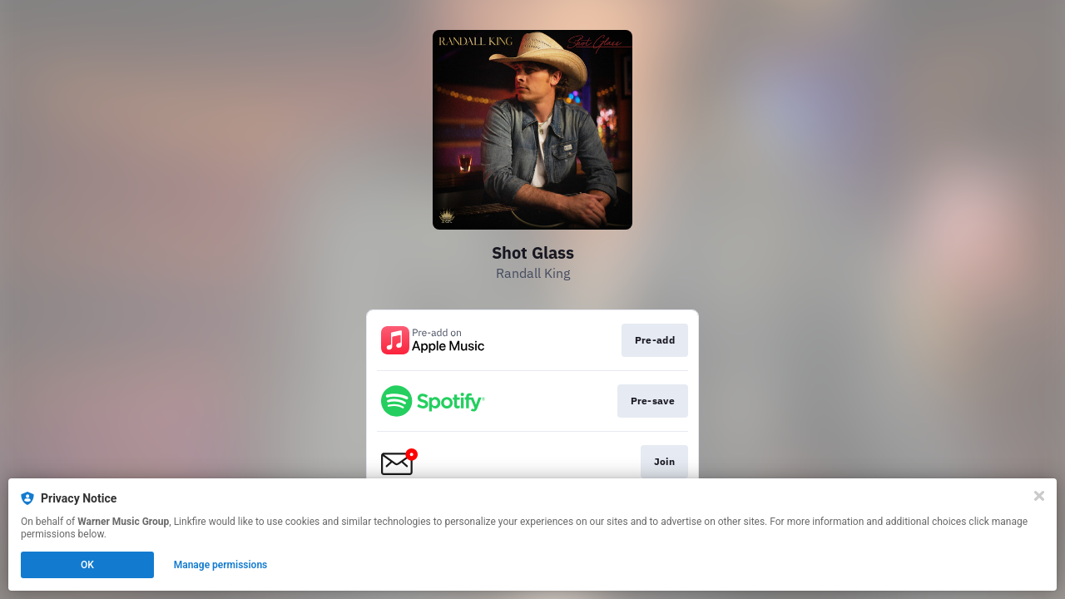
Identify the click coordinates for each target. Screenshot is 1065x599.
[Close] (1039, 496)
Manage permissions (221, 565)
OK (87, 565)
